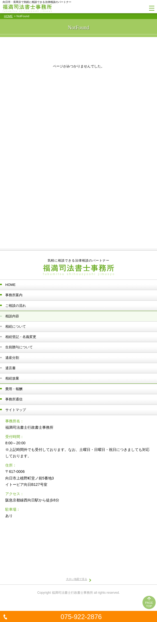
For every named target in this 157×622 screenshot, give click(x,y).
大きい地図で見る (76, 579)
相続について (15, 326)
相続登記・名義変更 (20, 337)
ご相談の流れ (15, 306)
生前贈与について (19, 347)
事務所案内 (13, 295)
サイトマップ (15, 410)
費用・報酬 (13, 389)
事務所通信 (13, 399)
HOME (8, 16)
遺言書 (10, 368)
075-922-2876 (81, 616)
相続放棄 (12, 378)
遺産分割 (12, 358)
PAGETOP (149, 604)
